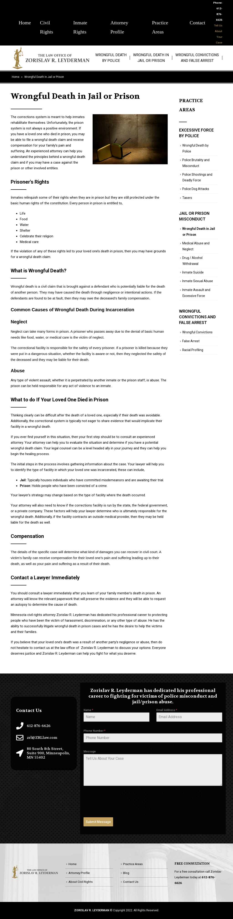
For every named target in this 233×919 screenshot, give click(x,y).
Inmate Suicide (193, 272)
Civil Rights (46, 23)
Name (88, 710)
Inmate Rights (80, 23)
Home (25, 22)
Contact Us (130, 882)
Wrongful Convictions (197, 332)
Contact (197, 22)
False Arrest (191, 341)
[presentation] (118, 801)
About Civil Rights (80, 882)
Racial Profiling (192, 350)
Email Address (166, 710)
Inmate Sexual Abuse (197, 281)
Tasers (187, 198)
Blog (126, 873)
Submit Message (98, 822)
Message (90, 751)
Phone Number (94, 730)
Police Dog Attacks (195, 189)
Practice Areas (160, 23)
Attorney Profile (119, 23)
